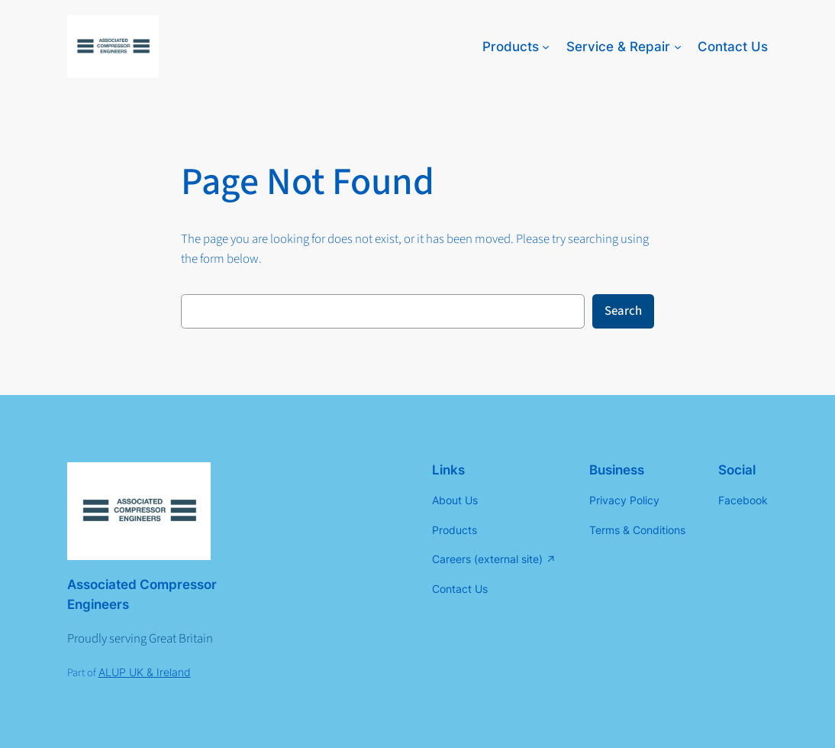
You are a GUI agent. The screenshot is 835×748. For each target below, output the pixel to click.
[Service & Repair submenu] (678, 46)
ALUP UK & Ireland (144, 671)
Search (623, 311)
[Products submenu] (546, 46)
